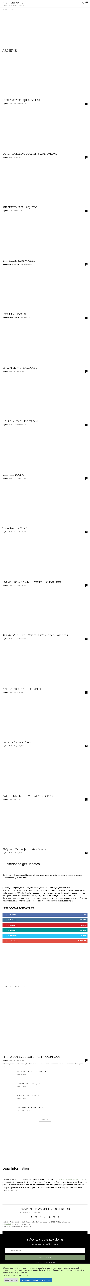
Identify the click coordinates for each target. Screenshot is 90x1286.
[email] (45, 1250)
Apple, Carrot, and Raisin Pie (22, 689)
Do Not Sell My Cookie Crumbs (15, 1275)
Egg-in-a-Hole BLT (15, 314)
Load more (45, 1120)
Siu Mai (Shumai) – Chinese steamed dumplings (35, 635)
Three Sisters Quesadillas (21, 100)
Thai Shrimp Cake (15, 528)
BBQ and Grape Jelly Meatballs (24, 849)
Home (5, 10)
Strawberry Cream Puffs (20, 368)
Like (84, 914)
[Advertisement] (45, 29)
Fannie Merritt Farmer (11, 264)
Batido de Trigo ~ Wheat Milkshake (28, 796)
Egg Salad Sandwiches (19, 261)
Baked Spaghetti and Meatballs (32, 1108)
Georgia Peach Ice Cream (20, 421)
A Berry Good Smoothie (28, 1095)
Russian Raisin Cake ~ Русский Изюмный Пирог (32, 582)
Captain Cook (7, 103)
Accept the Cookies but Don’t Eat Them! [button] (36, 1280)
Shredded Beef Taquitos (20, 207)
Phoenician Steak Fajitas (29, 1083)
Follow (83, 920)
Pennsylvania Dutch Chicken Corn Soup (31, 1057)
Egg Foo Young (13, 475)
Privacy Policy (8, 1224)
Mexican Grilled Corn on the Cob (34, 1071)
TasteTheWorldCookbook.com (70, 1179)
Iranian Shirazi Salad (18, 742)
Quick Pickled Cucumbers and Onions (30, 154)
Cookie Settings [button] (11, 1280)
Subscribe (82, 941)
